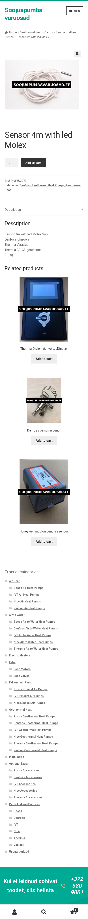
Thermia (19, 838)
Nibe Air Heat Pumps (27, 601)
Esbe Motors (22, 669)
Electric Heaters (19, 655)
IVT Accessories (25, 784)
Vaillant (19, 844)
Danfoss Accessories (28, 777)
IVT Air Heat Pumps (26, 594)
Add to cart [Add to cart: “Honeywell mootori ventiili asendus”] (44, 541)
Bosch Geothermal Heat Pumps (34, 716)
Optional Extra (18, 763)
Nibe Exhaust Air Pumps (29, 702)
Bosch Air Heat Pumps (28, 587)
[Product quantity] (11, 162)
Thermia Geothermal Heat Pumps (36, 743)
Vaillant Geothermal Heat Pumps (35, 750)
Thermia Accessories (28, 797)
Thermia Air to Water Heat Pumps (36, 648)
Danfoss (19, 817)
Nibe (17, 831)
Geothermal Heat (30, 32)
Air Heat (14, 581)
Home (13, 32)
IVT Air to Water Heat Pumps (32, 635)
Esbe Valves (21, 675)
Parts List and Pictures (24, 804)
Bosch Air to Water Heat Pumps (34, 621)
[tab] (44, 210)
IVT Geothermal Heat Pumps (33, 729)
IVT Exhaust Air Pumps (29, 696)
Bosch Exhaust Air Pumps (31, 689)
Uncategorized (19, 851)
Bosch (18, 811)
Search (44, 912)
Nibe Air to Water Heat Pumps (33, 642)
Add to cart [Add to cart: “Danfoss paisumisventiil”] (44, 441)
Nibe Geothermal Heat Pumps (33, 736)
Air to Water (17, 614)
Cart (69, 909)
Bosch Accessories (26, 770)
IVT (16, 824)
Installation (16, 756)
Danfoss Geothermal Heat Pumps (42, 185)
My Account (14, 912)
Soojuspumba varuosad (23, 14)
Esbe (12, 662)
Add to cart (33, 163)
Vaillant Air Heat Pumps (29, 608)
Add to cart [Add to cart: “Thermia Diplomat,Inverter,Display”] (44, 359)
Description (13, 210)
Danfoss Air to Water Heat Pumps (36, 628)
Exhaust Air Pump (20, 682)
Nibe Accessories (25, 790)
